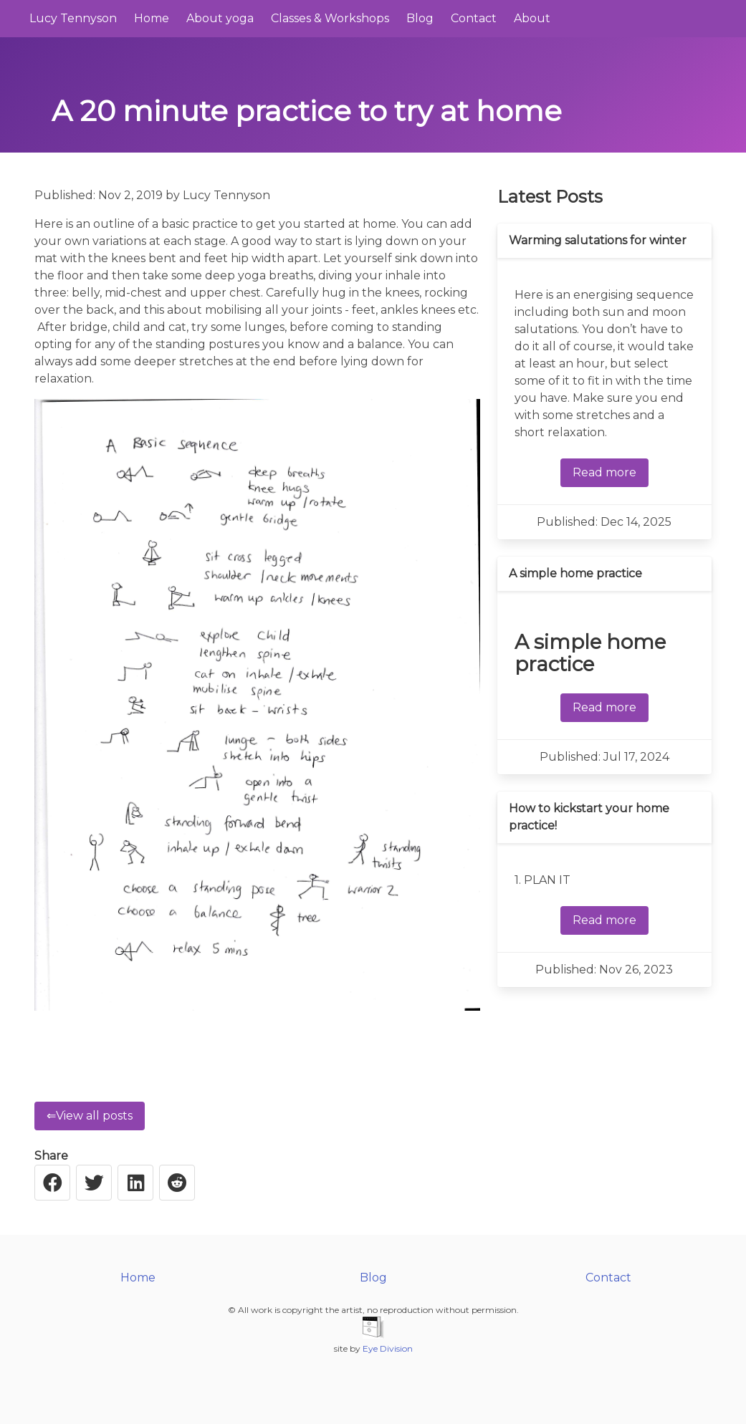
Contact (474, 18)
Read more (604, 472)
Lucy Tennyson (73, 18)
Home (151, 18)
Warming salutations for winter (598, 240)
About (532, 18)
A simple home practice (575, 573)
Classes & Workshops (330, 18)
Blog (420, 18)
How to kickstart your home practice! (589, 817)
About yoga (220, 18)
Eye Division (388, 1348)
